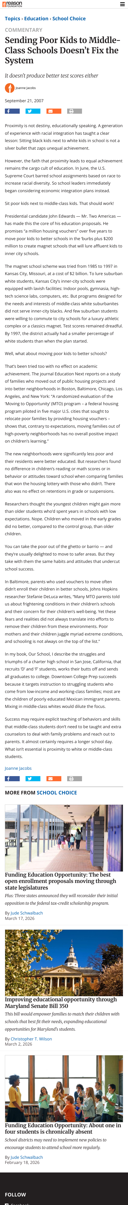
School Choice (69, 18)
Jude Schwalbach (27, 913)
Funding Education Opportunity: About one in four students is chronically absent (63, 1128)
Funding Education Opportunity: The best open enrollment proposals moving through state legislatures (60, 881)
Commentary (23, 29)
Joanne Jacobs (18, 768)
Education (36, 18)
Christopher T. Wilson (31, 1039)
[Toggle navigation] (122, 4)
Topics (12, 18)
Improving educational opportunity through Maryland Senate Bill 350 (61, 1002)
